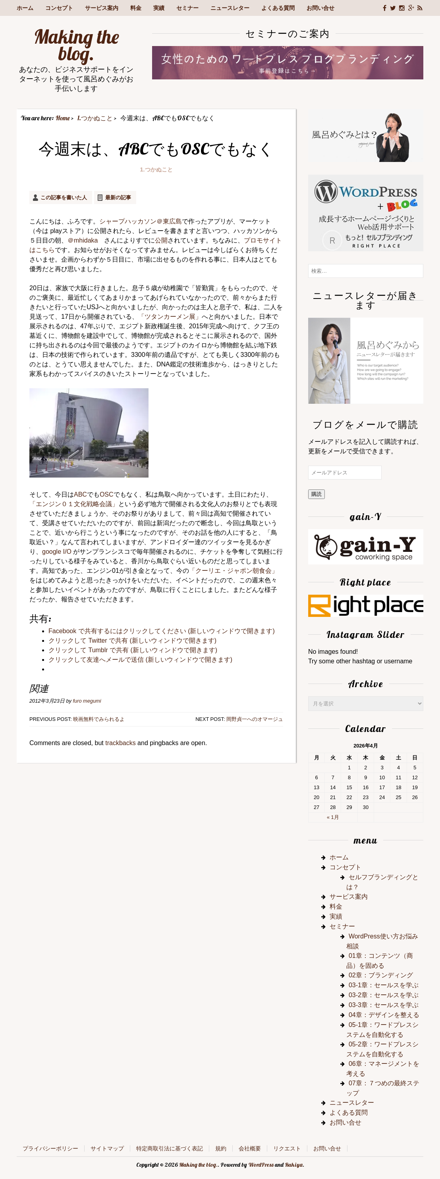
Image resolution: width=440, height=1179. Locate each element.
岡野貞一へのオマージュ (254, 719)
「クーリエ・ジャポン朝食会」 (233, 570)
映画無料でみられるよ (99, 719)
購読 (316, 494)
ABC (80, 494)
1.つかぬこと (156, 169)
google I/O (57, 551)
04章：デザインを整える (384, 1014)
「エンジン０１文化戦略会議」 (73, 504)
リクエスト (287, 1148)
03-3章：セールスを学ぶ (384, 1005)
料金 (135, 8)
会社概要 (250, 1148)
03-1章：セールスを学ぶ (384, 985)
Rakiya (294, 1164)
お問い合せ (320, 8)
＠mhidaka (83, 240)
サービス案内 (101, 8)
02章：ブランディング (381, 975)
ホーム (25, 8)
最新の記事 (118, 197)
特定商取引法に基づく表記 (169, 1148)
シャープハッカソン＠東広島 (140, 221)
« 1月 (333, 817)
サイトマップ (107, 1148)
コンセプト (59, 8)
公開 (161, 240)
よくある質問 (278, 8)
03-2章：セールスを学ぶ (384, 995)
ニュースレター (229, 8)
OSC (107, 494)
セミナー (187, 8)
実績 (158, 8)
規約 (220, 1148)
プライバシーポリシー (50, 1148)
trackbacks (120, 743)
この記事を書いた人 (64, 197)
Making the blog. (76, 45)
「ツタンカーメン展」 (170, 316)
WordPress (261, 1164)
